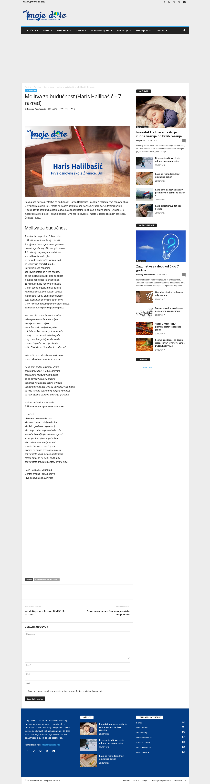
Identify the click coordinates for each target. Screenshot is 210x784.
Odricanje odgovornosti (161, 780)
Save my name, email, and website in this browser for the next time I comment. (65, 691)
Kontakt (126, 780)
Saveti (139, 722)
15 (184, 274)
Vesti (47, 30)
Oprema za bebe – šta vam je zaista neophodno (108, 612)
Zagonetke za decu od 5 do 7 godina (157, 268)
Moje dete (147, 367)
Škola (81, 30)
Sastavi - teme (143, 742)
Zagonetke (141, 261)
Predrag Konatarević (36, 109)
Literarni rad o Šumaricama (46, 580)
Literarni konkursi (144, 737)
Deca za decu (49, 87)
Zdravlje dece (142, 127)
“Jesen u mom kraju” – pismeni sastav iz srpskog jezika (168, 326)
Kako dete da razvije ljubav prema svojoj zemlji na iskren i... (170, 192)
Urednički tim (180, 780)
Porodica (64, 30)
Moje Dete (141, 140)
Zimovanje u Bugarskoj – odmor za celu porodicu (167, 160)
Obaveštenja (142, 732)
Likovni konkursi (143, 747)
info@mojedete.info (51, 745)
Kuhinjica (143, 30)
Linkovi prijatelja (140, 780)
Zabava (161, 30)
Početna (32, 30)
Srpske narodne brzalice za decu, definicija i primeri (169, 309)
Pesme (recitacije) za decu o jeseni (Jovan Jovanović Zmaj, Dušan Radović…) (170, 342)
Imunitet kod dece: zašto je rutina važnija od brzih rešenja (159, 134)
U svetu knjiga (101, 30)
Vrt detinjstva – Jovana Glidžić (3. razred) (45, 612)
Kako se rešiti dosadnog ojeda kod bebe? (167, 175)
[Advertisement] (105, 59)
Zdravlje (124, 30)
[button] (184, 30)
